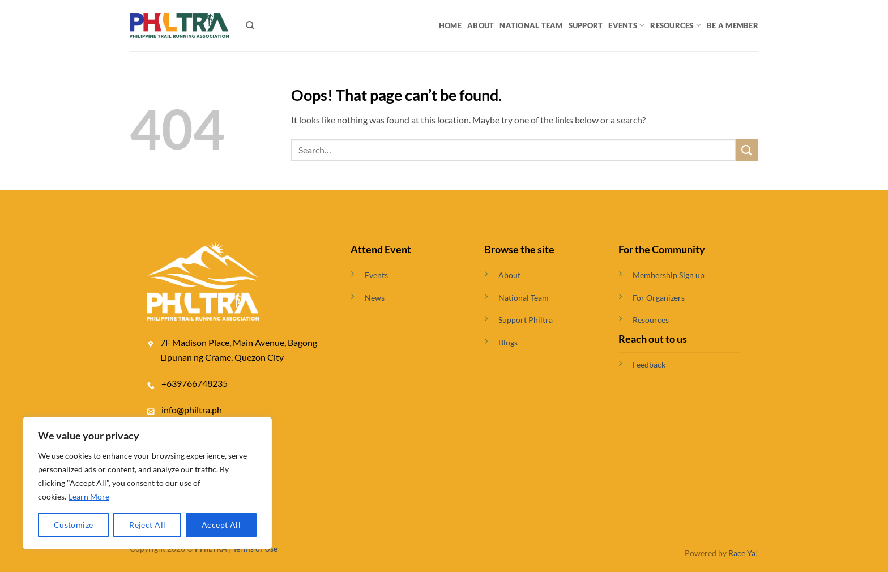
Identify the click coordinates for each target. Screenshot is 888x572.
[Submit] (747, 150)
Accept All (221, 525)
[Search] (250, 25)
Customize (73, 525)
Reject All (147, 525)
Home (450, 25)
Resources (675, 25)
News (375, 297)
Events (626, 25)
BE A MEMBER (732, 25)
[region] (147, 483)
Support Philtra (525, 320)
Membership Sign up (669, 275)
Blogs (508, 342)
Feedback (649, 364)
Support (586, 25)
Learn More (89, 496)
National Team (531, 25)
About (480, 25)
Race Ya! (743, 553)
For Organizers (659, 297)
